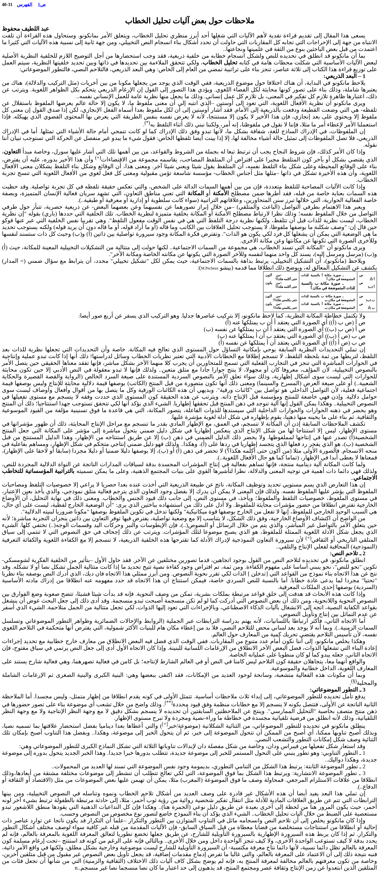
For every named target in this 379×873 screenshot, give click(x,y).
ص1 (42, 4)
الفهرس (24, 4)
